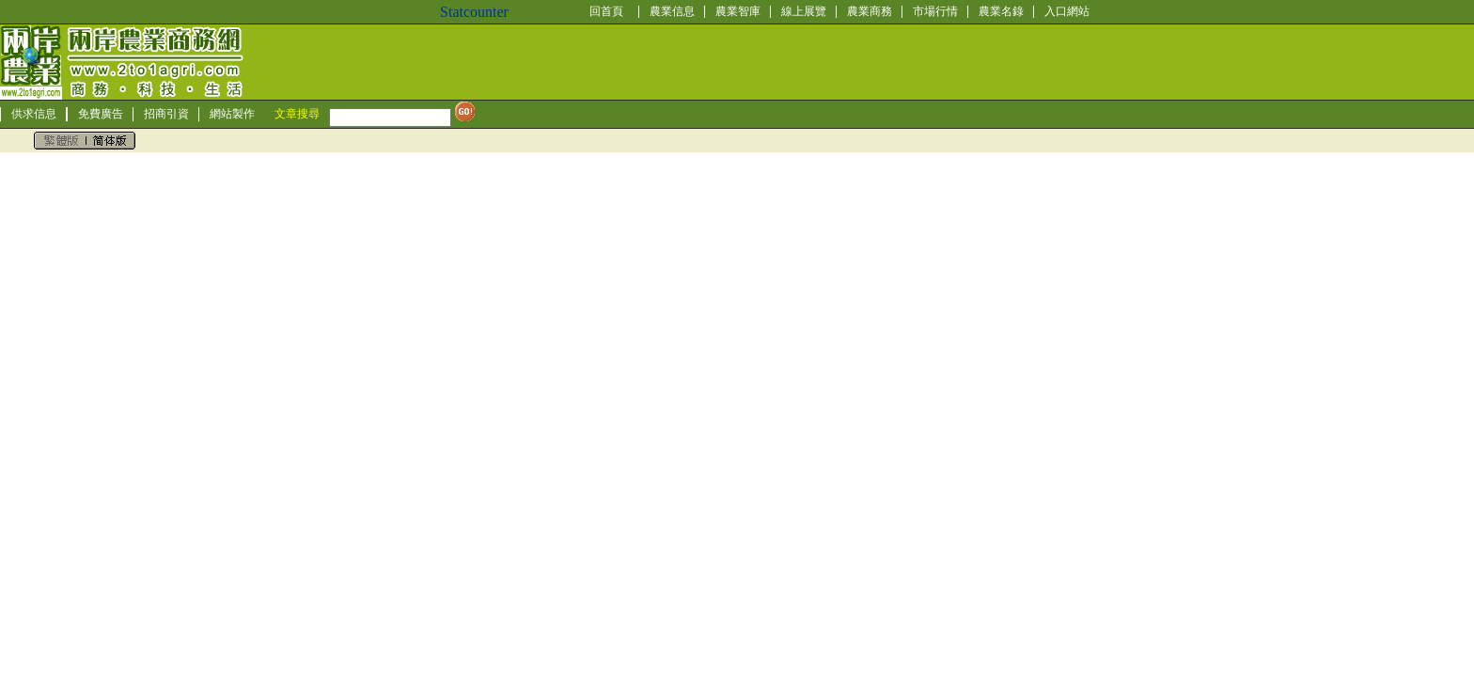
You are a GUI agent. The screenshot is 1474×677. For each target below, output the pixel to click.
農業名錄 (1001, 11)
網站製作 (232, 113)
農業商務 (869, 11)
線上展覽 (803, 11)
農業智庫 (738, 11)
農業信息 (672, 11)
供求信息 (33, 113)
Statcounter (474, 12)
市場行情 (935, 11)
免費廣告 (100, 113)
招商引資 (166, 113)
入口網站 (1067, 11)
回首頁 (606, 11)
